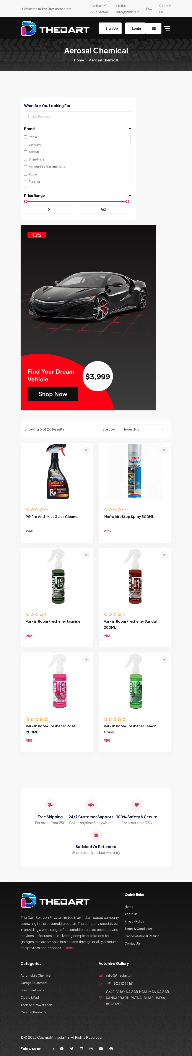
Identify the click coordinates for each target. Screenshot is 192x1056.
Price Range (34, 195)
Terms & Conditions (139, 929)
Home (79, 60)
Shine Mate (34, 159)
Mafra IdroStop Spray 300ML (129, 516)
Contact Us (133, 943)
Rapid (30, 137)
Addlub (31, 152)
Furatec (32, 181)
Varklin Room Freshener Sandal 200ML (130, 624)
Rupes (31, 174)
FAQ (149, 9)
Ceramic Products (33, 1012)
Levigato (32, 144)
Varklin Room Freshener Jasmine (53, 621)
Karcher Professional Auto (45, 167)
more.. (71, 947)
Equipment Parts (32, 990)
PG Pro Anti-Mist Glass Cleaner (52, 516)
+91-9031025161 (116, 983)
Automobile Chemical (36, 975)
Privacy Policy (134, 921)
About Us (131, 914)
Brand (29, 129)
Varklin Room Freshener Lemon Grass (130, 729)
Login (136, 28)
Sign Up (112, 28)
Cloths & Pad (30, 997)
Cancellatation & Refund (142, 936)
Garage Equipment (34, 983)
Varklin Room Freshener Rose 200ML (50, 729)
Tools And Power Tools (36, 1005)
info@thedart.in (116, 975)
